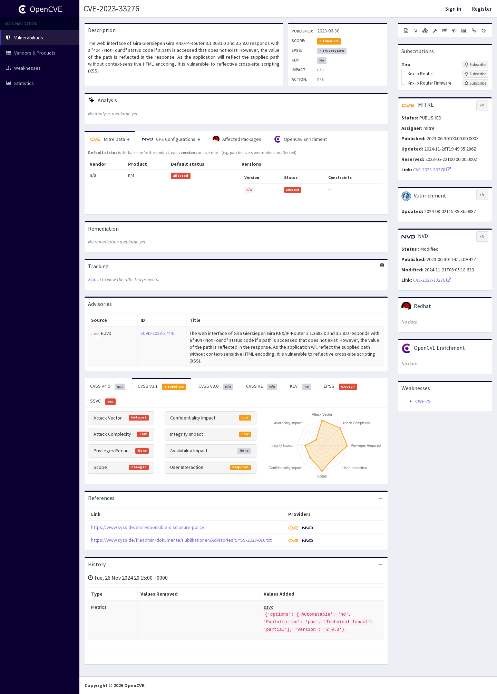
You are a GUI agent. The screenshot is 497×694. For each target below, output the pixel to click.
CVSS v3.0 (215, 386)
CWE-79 (422, 401)
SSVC (103, 401)
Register (481, 8)
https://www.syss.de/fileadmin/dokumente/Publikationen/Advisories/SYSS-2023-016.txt (181, 540)
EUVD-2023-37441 (157, 333)
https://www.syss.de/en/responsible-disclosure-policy (147, 527)
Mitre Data (109, 139)
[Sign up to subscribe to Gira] (475, 64)
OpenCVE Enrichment (300, 139)
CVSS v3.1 (162, 386)
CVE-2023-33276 (111, 8)
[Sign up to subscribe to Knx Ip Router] (475, 74)
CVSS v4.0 (107, 386)
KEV (300, 386)
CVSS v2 (261, 386)
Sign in (453, 8)
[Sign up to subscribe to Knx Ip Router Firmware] (475, 83)
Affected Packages (237, 139)
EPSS (340, 386)
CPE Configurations (171, 139)
